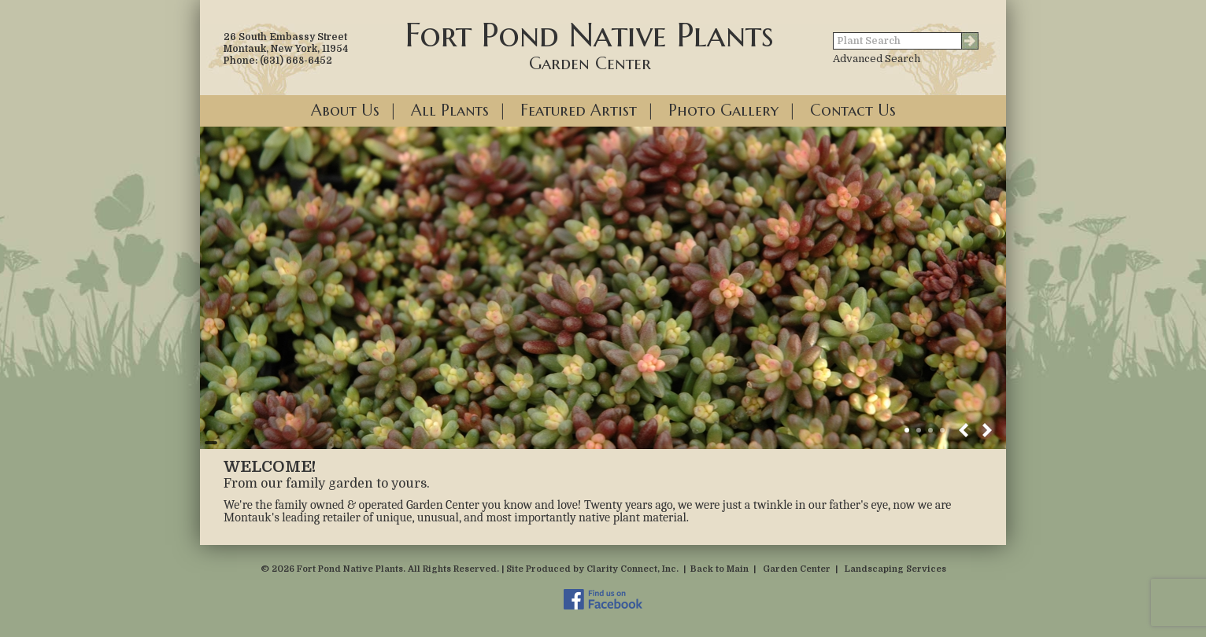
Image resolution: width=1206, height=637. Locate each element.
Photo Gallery (723, 110)
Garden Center (797, 569)
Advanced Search (876, 58)
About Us (345, 110)
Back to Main (719, 569)
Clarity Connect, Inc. (632, 569)
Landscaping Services (895, 569)
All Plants (450, 110)
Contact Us (853, 110)
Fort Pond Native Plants (589, 44)
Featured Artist (578, 110)
